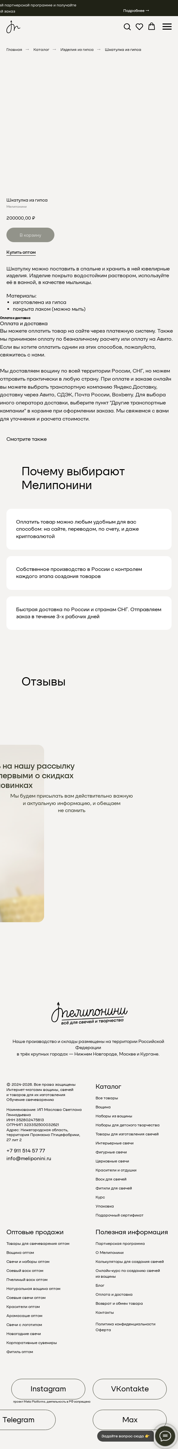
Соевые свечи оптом (26, 1297)
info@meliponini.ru (28, 1158)
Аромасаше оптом (24, 1315)
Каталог (41, 49)
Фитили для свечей (114, 1188)
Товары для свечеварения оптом (38, 1243)
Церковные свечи (112, 1161)
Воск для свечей (111, 1179)
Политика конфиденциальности (125, 1324)
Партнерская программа (120, 1243)
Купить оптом (21, 252)
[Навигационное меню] (167, 27)
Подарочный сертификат (120, 1215)
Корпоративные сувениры (31, 1342)
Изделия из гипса (77, 49)
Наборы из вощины (114, 1116)
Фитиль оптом (19, 1352)
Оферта (103, 1330)
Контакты (105, 1312)
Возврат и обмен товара (119, 1303)
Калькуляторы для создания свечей (130, 1261)
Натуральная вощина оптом (33, 1288)
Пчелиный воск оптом (27, 1279)
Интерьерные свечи (115, 1143)
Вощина (103, 1107)
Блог (100, 1285)
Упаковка (105, 1206)
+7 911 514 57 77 (25, 1151)
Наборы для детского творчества (128, 1125)
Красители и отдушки (116, 1170)
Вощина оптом (20, 1252)
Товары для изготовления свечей (127, 1134)
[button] (127, 26)
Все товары (107, 1098)
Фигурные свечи (111, 1152)
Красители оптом (23, 1306)
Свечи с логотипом (24, 1324)
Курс (100, 1197)
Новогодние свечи (23, 1333)
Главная (14, 49)
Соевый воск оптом (24, 1270)
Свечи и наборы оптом (28, 1261)
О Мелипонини (110, 1252)
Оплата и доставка (114, 1294)
